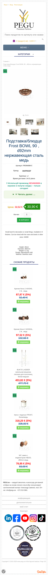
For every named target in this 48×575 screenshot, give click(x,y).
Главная (6, 61)
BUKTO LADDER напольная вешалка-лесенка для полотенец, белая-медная (23, 373)
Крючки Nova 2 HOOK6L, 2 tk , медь (23, 330)
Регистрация (18, 5)
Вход (11, 5)
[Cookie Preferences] (3, 571)
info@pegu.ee (11, 490)
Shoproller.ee (41, 571)
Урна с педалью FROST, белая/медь (23, 416)
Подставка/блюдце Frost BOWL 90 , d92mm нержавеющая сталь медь (22, 65)
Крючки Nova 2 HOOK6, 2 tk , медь (23, 290)
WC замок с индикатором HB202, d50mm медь (23, 457)
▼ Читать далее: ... (25, 194)
